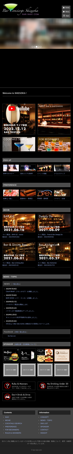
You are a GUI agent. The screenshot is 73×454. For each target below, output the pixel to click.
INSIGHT (43, 433)
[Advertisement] (36, 68)
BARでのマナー (8, 173)
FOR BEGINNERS (12, 430)
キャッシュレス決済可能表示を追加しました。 (22, 317)
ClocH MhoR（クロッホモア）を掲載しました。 (22, 291)
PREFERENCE (11, 427)
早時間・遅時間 (42, 198)
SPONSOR (44, 427)
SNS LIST (44, 423)
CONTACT (44, 430)
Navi (66, 16)
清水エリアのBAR (26, 173)
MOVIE (8, 420)
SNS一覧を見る (20, 332)
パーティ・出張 (59, 198)
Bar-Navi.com (12, 336)
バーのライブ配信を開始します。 (17, 304)
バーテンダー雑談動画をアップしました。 (20, 311)
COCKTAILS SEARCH (13, 423)
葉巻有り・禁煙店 (26, 198)
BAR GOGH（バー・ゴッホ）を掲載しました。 (22, 298)
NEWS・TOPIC (46, 420)
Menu (66, 12)
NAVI (7, 417)
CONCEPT (44, 417)
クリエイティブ (59, 173)
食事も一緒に (7, 198)
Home (66, 7)
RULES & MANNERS (13, 433)
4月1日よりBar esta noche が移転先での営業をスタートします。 (28, 324)
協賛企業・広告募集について (25, 344)
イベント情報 (41, 173)
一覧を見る (16, 284)
